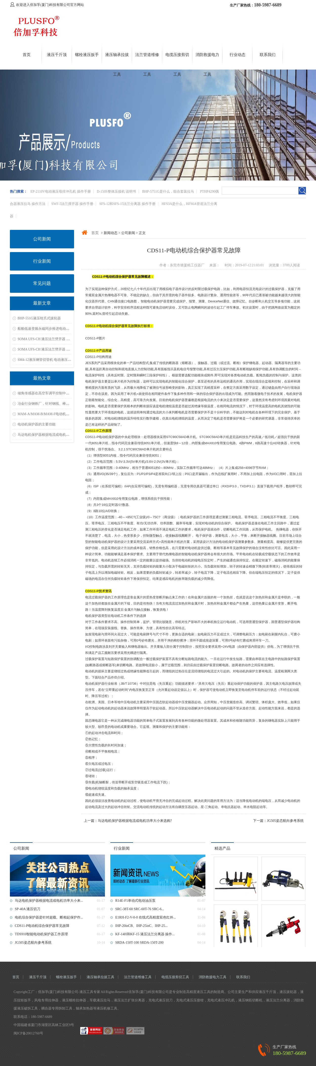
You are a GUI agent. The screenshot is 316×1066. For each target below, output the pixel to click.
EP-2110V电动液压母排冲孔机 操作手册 (61, 191)
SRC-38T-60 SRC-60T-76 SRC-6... (139, 909)
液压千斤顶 (57, 55)
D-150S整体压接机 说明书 (116, 191)
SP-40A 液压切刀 (27, 909)
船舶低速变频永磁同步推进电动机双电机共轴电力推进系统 (62, 329)
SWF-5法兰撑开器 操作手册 (72, 204)
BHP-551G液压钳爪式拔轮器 (39, 318)
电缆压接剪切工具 (175, 977)
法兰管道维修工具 (138, 977)
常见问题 (42, 283)
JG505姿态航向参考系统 (285, 821)
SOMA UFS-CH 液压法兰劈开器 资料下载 (49, 339)
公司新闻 (42, 239)
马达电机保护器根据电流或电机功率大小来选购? (55, 435)
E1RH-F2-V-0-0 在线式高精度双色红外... (145, 917)
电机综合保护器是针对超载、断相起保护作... (49, 917)
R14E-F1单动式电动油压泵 (135, 900)
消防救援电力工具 (212, 977)
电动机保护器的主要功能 (37, 424)
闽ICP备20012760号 (28, 1033)
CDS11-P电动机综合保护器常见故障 (42, 926)
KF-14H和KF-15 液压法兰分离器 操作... (145, 934)
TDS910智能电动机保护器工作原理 (41, 934)
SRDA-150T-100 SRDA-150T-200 (139, 942)
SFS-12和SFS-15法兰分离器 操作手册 (127, 204)
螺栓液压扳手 (87, 55)
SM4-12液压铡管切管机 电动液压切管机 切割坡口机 (57, 360)
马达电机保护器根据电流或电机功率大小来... (49, 900)
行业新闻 (42, 261)
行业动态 (237, 55)
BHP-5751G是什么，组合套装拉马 (168, 191)
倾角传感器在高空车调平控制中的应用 (47, 393)
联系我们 (268, 55)
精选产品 (222, 848)
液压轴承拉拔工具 (100, 977)
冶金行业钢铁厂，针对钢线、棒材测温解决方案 (54, 403)
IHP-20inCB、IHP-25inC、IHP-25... (141, 926)
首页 (27, 55)
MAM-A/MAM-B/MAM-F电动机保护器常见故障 (54, 414)
